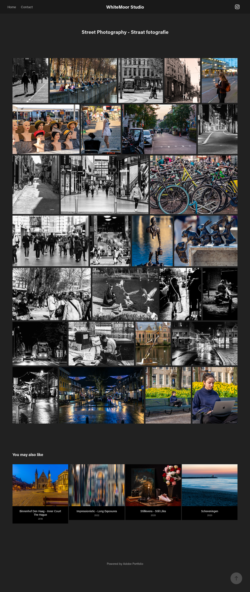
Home (11, 7)
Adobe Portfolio (133, 564)
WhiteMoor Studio (125, 7)
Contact (27, 7)
